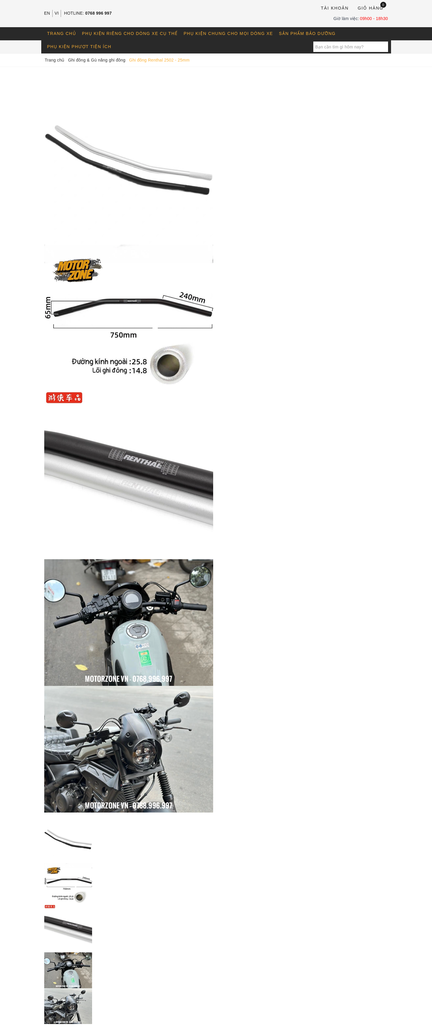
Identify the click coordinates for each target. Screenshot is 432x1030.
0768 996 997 (98, 13)
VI (57, 13)
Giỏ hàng (372, 7)
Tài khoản (335, 8)
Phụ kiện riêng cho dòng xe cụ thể (130, 33)
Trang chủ (61, 33)
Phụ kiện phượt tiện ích (79, 46)
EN (47, 13)
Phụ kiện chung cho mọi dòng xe (228, 33)
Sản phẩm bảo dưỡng (307, 33)
